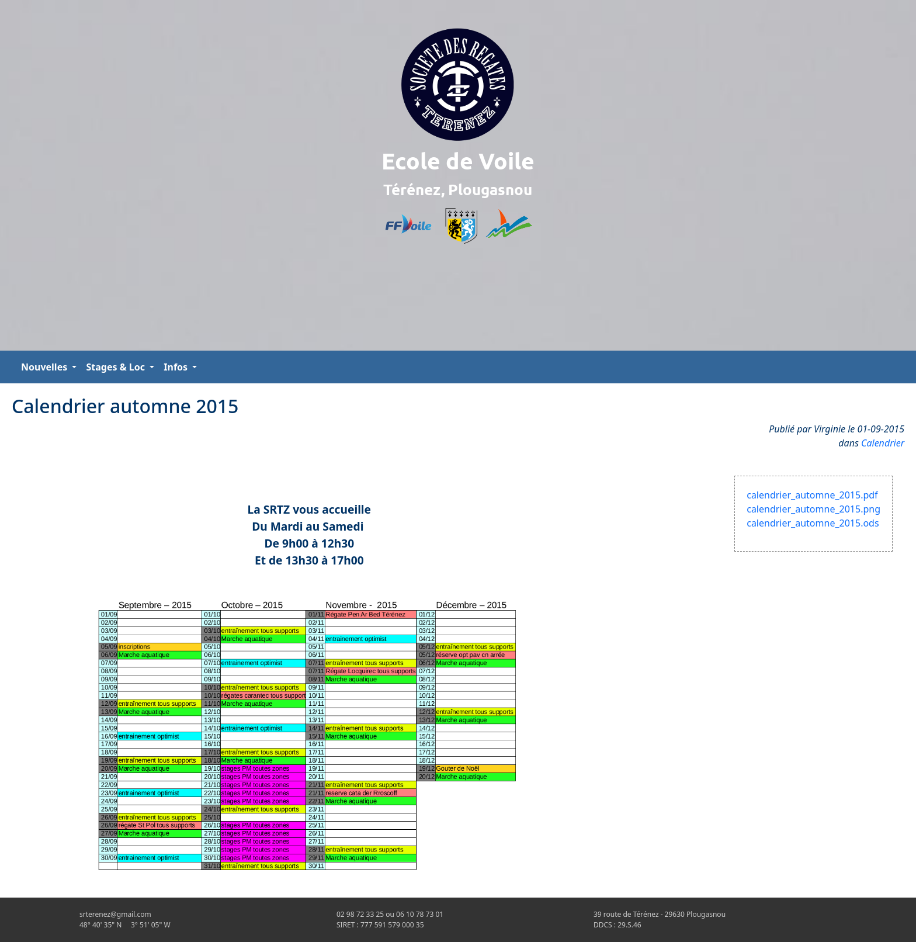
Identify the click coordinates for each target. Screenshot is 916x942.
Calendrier (882, 443)
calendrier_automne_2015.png (813, 509)
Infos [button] (177, 367)
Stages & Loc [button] (116, 367)
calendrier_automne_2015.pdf (812, 495)
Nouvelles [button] (45, 367)
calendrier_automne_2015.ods (813, 523)
